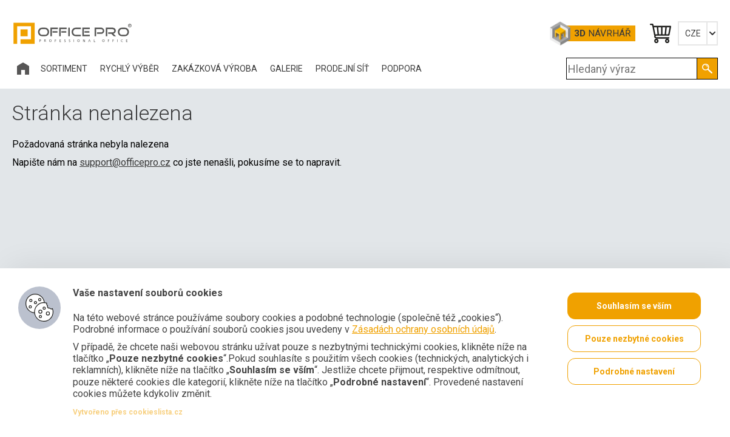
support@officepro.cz (125, 162)
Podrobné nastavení (634, 371)
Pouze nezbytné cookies (634, 339)
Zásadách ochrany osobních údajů (423, 329)
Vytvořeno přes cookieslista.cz (128, 412)
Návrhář (602, 33)
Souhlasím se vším (634, 306)
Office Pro (72, 33)
